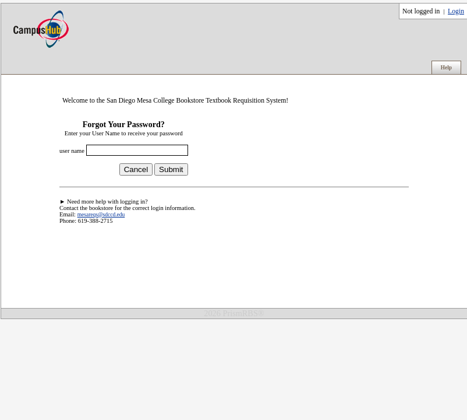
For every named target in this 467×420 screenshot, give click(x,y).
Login (456, 11)
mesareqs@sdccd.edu (101, 215)
